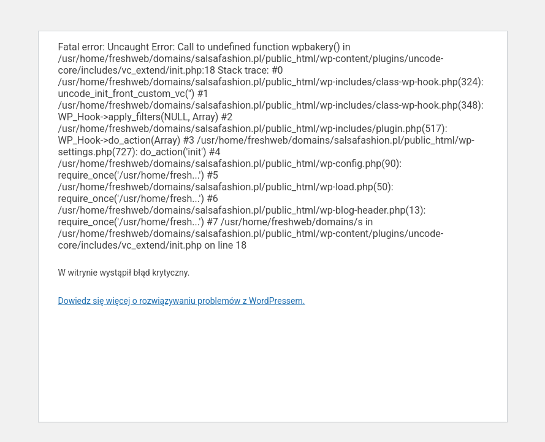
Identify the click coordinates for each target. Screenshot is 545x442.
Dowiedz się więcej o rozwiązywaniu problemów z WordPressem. (181, 301)
